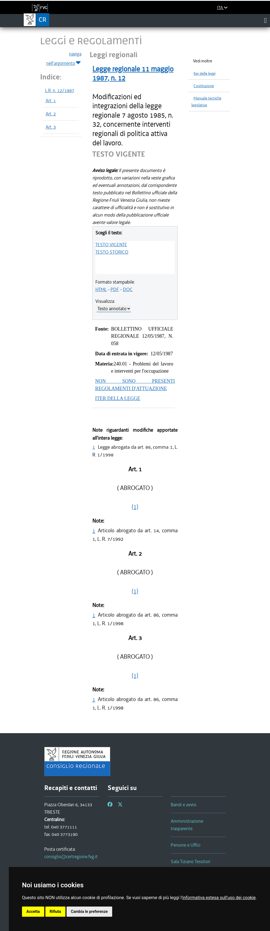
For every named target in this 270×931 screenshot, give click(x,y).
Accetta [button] (33, 911)
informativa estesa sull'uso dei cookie (219, 897)
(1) (135, 507)
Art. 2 (51, 114)
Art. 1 (51, 101)
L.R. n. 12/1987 (59, 90)
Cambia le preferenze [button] (89, 911)
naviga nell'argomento (63, 59)
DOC (128, 289)
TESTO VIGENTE (111, 245)
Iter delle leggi (205, 73)
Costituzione (204, 85)
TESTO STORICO (111, 252)
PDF (115, 289)
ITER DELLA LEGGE (117, 398)
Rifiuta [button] (55, 911)
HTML (101, 289)
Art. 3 (51, 127)
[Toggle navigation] (265, 20)
